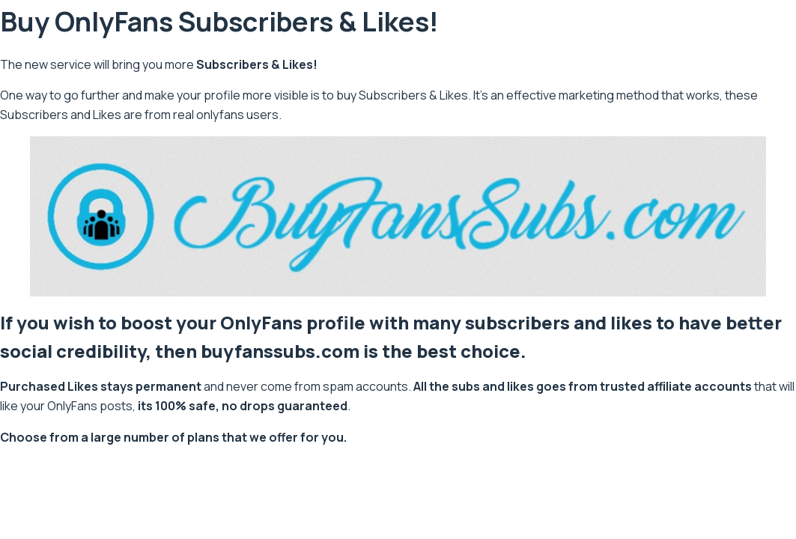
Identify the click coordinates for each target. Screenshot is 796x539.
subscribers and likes (558, 322)
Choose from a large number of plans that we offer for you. (173, 437)
